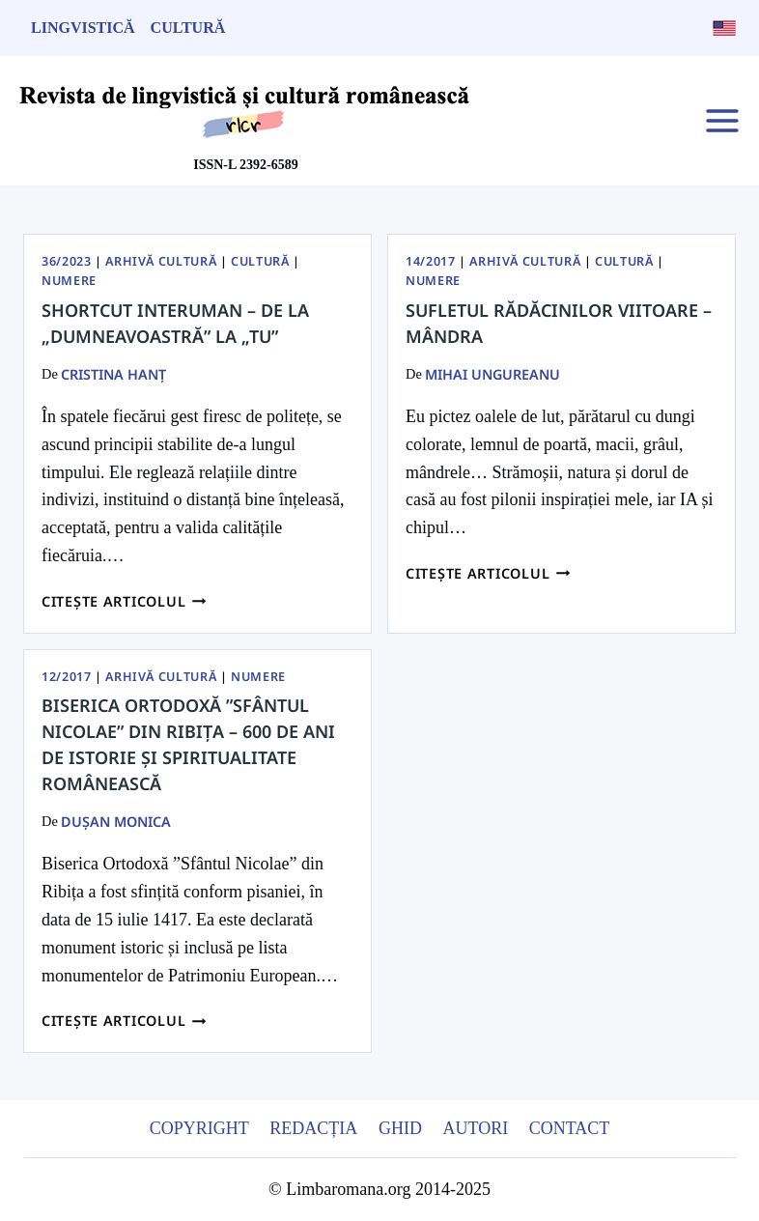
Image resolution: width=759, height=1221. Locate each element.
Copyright (199, 1128)
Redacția (313, 1128)
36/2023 (66, 261)
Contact (569, 1128)
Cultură (188, 27)
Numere (69, 280)
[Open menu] (721, 120)
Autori (475, 1128)
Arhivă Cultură (160, 261)
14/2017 (430, 261)
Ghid (400, 1128)
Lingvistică (83, 27)
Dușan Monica (116, 821)
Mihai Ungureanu (492, 374)
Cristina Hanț (113, 374)
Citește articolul (124, 601)
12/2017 (66, 676)
